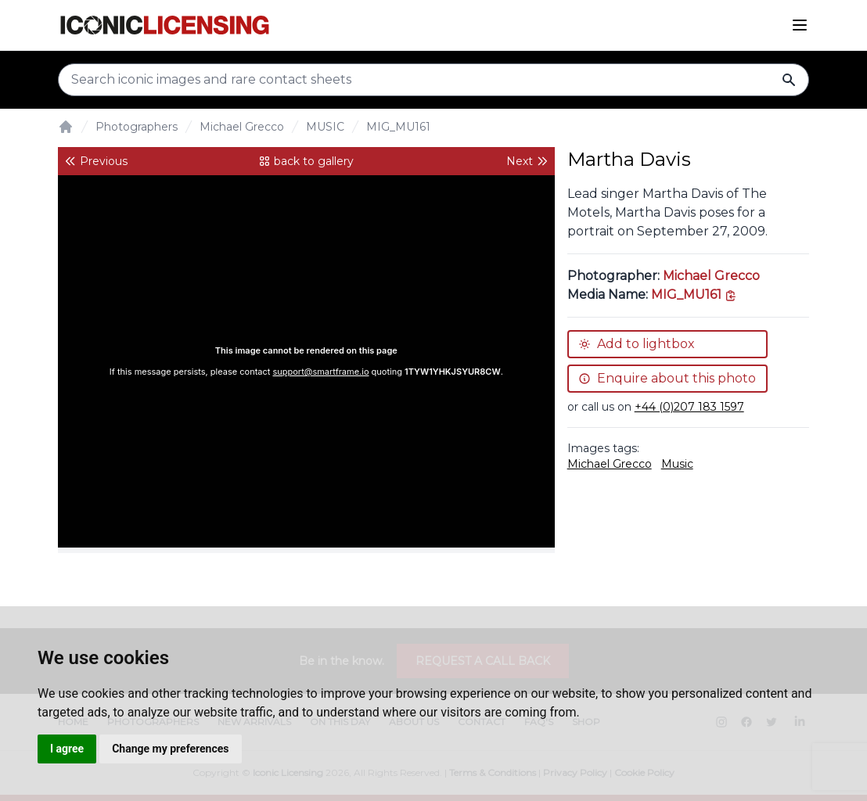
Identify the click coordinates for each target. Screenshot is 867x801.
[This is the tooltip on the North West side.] (694, 294)
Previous (96, 161)
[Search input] (433, 79)
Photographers (136, 127)
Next (527, 161)
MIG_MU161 (398, 127)
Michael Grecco (242, 127)
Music (677, 464)
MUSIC (325, 127)
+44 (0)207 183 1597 (689, 407)
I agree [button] (67, 748)
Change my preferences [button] (170, 748)
